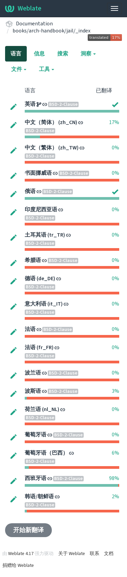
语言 (15, 53)
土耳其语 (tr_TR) (45, 235)
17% (114, 122)
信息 (39, 53)
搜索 (62, 53)
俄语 (30, 191)
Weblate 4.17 (21, 553)
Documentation (34, 23)
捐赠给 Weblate (18, 565)
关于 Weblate (71, 553)
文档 (108, 553)
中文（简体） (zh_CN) (51, 122)
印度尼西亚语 (41, 209)
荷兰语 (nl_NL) (42, 409)
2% (115, 496)
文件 (18, 69)
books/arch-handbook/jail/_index (51, 30)
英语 (30, 104)
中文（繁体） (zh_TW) (52, 147)
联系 (94, 553)
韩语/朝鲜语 (39, 496)
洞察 (88, 53)
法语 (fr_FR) (39, 347)
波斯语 (33, 391)
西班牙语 (35, 478)
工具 (46, 69)
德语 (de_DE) (40, 278)
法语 (30, 329)
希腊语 (33, 260)
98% (114, 478)
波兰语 (33, 373)
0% (115, 147)
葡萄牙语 (35, 434)
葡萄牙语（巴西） (46, 453)
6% (115, 453)
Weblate (23, 8)
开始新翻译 (28, 530)
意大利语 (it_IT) (44, 304)
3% (115, 391)
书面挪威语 (38, 173)
